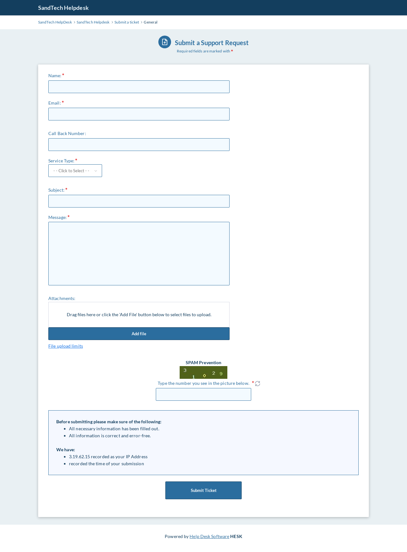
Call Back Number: (67, 133)
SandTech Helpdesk (63, 7)
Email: (54, 103)
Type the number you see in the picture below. (203, 383)
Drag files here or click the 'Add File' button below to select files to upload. (139, 314)
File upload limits (65, 346)
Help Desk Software (209, 536)
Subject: (56, 190)
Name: (55, 75)
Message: (57, 217)
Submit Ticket (203, 490)
